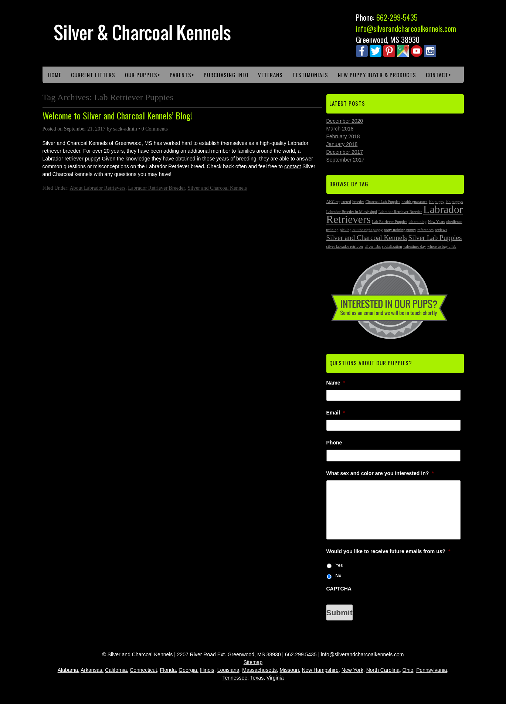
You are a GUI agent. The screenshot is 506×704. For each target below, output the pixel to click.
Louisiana (228, 670)
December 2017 (344, 152)
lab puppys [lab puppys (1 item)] (454, 202)
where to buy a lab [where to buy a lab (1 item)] (441, 246)
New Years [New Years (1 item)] (436, 222)
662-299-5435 (397, 17)
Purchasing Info (226, 75)
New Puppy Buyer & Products (377, 75)
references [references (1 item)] (425, 230)
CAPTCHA (339, 589)
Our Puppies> (142, 75)
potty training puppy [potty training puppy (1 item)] (400, 230)
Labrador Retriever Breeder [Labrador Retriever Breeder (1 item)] (400, 212)
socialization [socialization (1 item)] (392, 246)
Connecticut (143, 670)
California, (116, 670)
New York (352, 670)
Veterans (270, 75)
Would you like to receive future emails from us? (388, 551)
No (338, 575)
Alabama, (68, 670)
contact (292, 166)
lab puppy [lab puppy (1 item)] (436, 202)
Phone (334, 443)
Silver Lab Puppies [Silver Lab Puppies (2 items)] (435, 237)
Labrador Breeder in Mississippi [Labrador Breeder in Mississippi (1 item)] (351, 212)
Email (335, 413)
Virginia (274, 678)
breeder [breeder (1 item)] (358, 202)
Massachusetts (259, 670)
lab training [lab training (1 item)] (417, 222)
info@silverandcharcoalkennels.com (406, 28)
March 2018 (340, 129)
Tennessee (234, 678)
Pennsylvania (431, 670)
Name (336, 383)
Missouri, (290, 670)
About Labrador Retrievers (97, 188)
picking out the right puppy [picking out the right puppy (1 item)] (361, 230)
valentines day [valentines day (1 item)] (414, 246)
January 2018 (342, 144)
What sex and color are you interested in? (380, 473)
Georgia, (188, 670)
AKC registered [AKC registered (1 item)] (338, 202)
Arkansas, (92, 670)
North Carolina (383, 670)
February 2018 (343, 136)
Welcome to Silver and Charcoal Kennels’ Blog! (117, 115)
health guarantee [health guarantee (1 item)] (414, 202)
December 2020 (344, 121)
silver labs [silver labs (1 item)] (373, 246)
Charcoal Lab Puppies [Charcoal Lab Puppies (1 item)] (383, 202)
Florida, (168, 670)
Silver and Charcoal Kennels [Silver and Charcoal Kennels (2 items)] (366, 237)
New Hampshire (320, 670)
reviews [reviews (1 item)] (441, 230)
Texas (257, 678)
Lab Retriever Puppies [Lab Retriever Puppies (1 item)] (389, 222)
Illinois (207, 670)
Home (54, 75)
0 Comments (155, 129)
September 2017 (345, 160)
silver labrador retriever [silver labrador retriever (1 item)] (345, 246)
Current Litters (93, 75)
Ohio (408, 670)
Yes (339, 565)
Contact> (438, 75)
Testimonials (310, 75)
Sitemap (253, 662)
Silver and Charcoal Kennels (217, 188)
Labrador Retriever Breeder (156, 188)
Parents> (182, 75)
